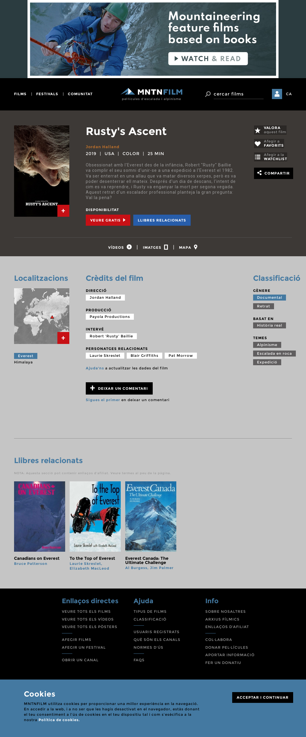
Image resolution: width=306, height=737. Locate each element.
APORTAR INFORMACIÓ (230, 656)
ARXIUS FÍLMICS (222, 621)
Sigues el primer (103, 401)
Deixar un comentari (119, 389)
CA (289, 94)
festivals (47, 94)
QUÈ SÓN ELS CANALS (157, 641)
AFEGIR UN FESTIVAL (84, 649)
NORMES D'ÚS (148, 649)
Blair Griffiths (144, 357)
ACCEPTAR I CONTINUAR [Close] (263, 697)
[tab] (63, 211)
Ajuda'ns (95, 369)
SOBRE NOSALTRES (225, 613)
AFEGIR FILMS (76, 641)
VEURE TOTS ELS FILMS (86, 613)
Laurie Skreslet (105, 357)
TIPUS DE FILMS (150, 613)
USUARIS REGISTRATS (157, 633)
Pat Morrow (181, 357)
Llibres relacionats (162, 220)
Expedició (267, 364)
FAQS (139, 661)
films (20, 94)
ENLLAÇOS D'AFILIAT (227, 628)
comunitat (80, 94)
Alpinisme (267, 346)
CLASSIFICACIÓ (150, 621)
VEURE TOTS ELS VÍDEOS (88, 621)
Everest (25, 357)
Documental (269, 299)
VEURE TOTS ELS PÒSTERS (89, 628)
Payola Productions (110, 318)
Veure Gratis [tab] (108, 220)
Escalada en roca (274, 355)
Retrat (263, 308)
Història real (269, 327)
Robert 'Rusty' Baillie (111, 338)
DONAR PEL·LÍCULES (226, 649)
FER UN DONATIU (223, 664)
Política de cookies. (59, 720)
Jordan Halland (104, 146)
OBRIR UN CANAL (80, 661)
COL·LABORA (218, 641)
